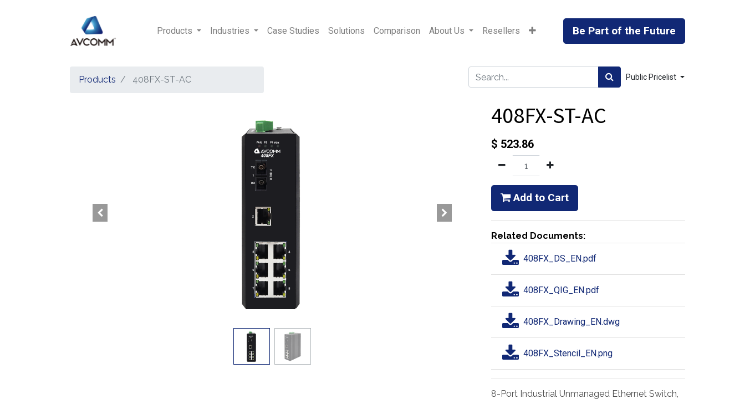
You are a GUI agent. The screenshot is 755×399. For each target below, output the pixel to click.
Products (97, 79)
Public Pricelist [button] (652, 77)
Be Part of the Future (624, 30)
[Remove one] (502, 165)
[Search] (609, 77)
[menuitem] (293, 31)
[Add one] (550, 165)
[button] (532, 31)
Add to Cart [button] (535, 197)
